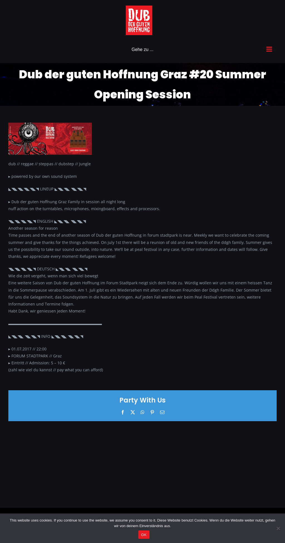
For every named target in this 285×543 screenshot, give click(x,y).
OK (143, 535)
